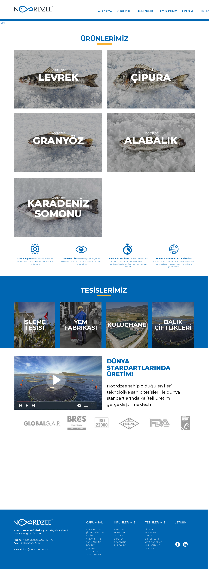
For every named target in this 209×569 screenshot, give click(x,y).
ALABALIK (120, 545)
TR (202, 10)
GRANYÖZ (120, 542)
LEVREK (118, 535)
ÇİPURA (118, 538)
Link (3, 22)
